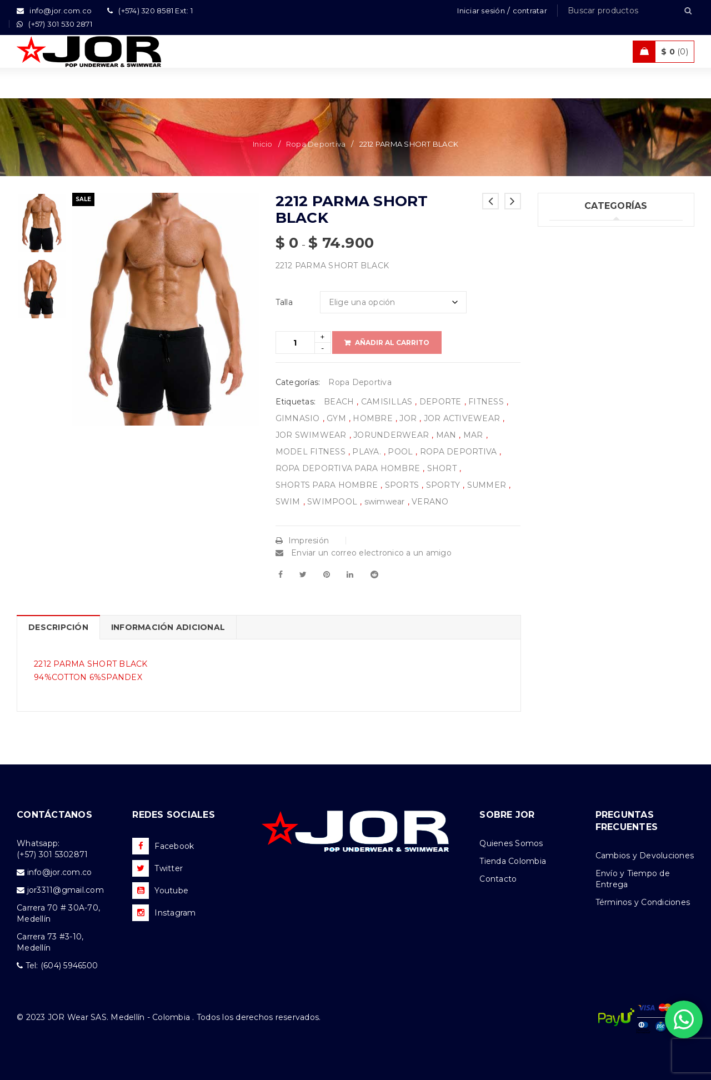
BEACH (339, 402)
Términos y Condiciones (642, 902)
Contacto (498, 879)
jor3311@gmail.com (65, 890)
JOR (408, 418)
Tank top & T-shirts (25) (594, 279)
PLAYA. (366, 452)
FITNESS (486, 402)
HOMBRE (373, 418)
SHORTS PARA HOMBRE (327, 485)
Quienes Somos (511, 843)
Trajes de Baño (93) (587, 302)
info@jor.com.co (59, 872)
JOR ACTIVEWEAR (462, 418)
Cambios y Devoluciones (644, 856)
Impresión (302, 541)
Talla (284, 302)
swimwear (384, 502)
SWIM (288, 502)
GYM (336, 418)
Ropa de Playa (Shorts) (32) (603, 347)
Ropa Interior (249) (587, 256)
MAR (473, 435)
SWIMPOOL (332, 502)
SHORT (442, 468)
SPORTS (402, 485)
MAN (446, 435)
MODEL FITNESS (311, 452)
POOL (400, 452)
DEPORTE (440, 402)
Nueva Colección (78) (592, 393)
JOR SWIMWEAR (311, 435)
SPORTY (443, 485)
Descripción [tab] (58, 627)
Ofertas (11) (571, 370)
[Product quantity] (295, 342)
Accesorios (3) (577, 416)
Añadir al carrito (392, 342)
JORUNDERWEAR (391, 435)
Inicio (263, 143)
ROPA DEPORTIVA (458, 452)
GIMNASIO (298, 418)
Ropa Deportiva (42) (589, 324)
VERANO (430, 502)
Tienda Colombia (512, 861)
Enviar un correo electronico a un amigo (364, 553)
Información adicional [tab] (168, 627)
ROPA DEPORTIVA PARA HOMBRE (348, 468)
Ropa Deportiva (316, 143)
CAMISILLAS (387, 402)
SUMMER (487, 485)
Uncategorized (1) (584, 233)
